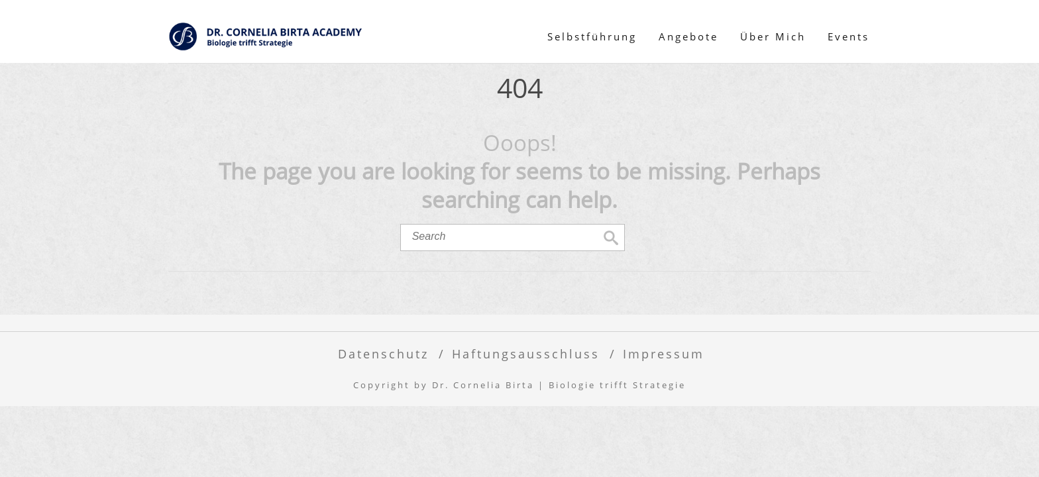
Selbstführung (592, 36)
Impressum (663, 353)
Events (848, 36)
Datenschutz (383, 353)
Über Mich (773, 36)
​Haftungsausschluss (526, 353)
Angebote (688, 36)
